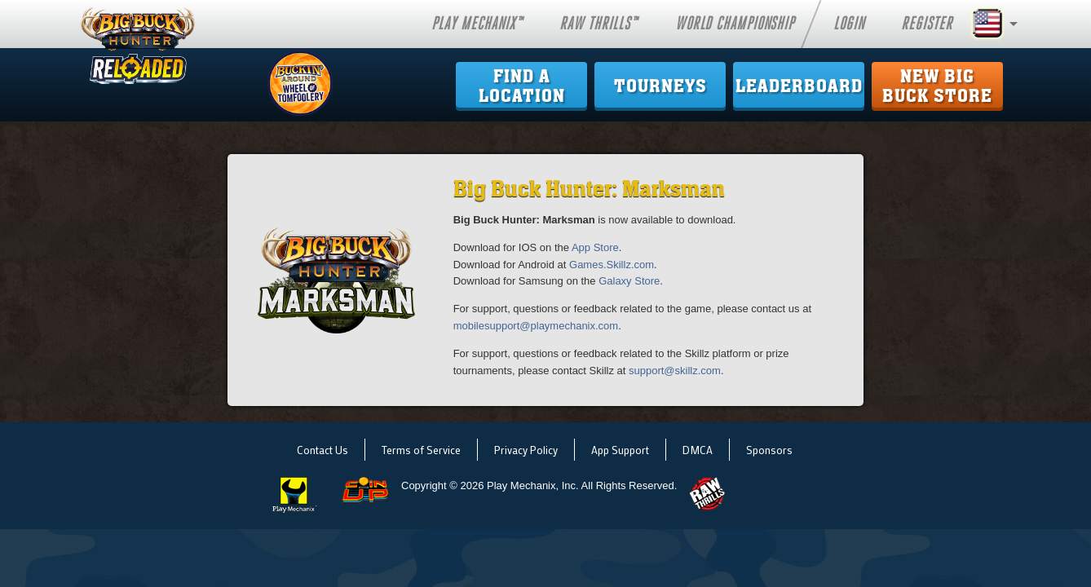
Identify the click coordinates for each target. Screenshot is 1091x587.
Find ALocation (522, 86)
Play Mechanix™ (477, 23)
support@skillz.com (675, 370)
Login (848, 23)
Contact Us (322, 450)
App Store (595, 247)
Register (926, 23)
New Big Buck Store (937, 86)
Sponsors (769, 450)
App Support (620, 450)
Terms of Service (421, 450)
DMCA (697, 450)
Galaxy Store (629, 281)
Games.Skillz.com (611, 264)
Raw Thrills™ (598, 23)
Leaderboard (799, 86)
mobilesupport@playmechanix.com (536, 326)
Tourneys (660, 86)
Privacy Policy (526, 450)
